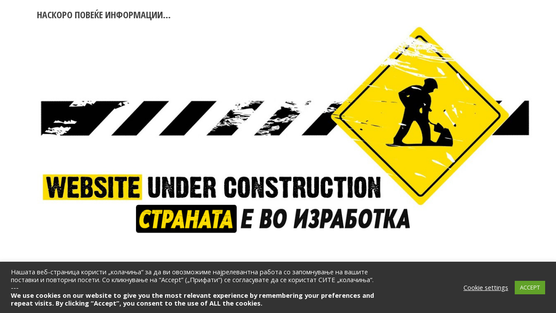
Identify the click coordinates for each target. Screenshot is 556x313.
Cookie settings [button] (485, 287)
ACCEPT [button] (530, 287)
